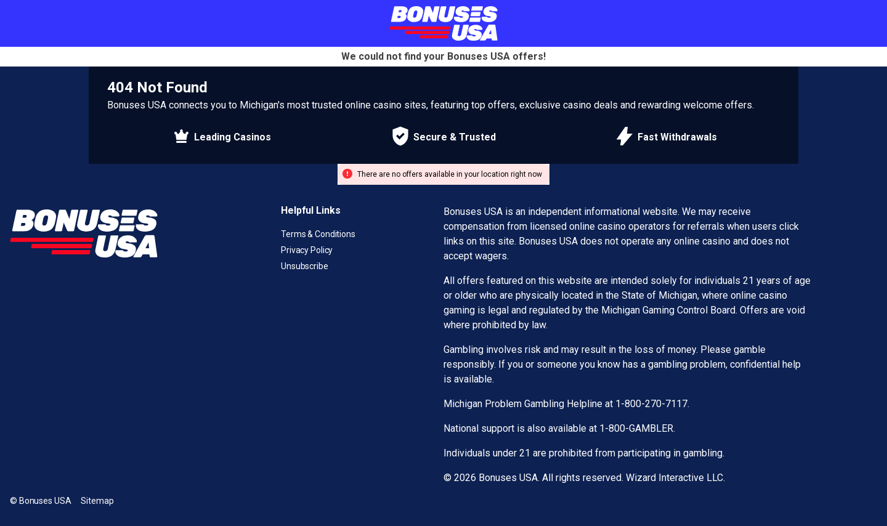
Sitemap (97, 501)
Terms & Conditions (318, 234)
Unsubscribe (304, 266)
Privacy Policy (307, 250)
